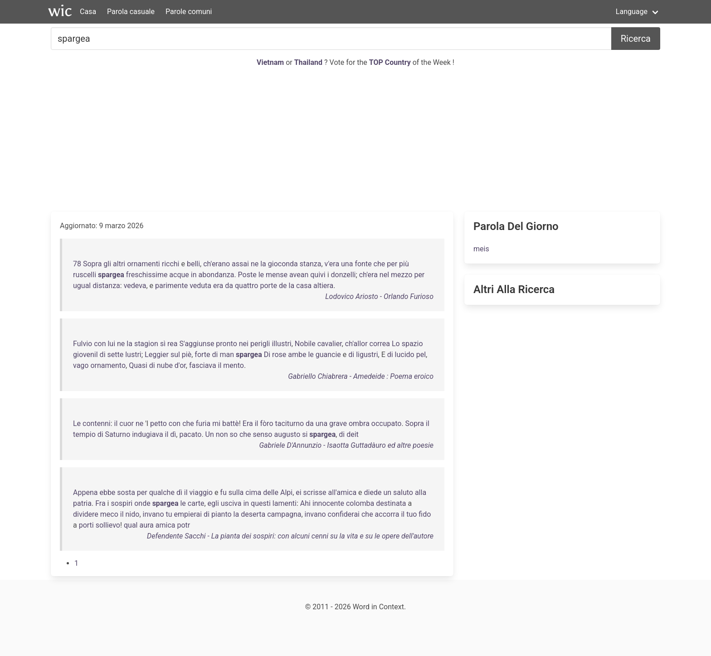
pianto (221, 514)
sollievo (108, 525)
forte (202, 354)
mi (216, 423)
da (229, 285)
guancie (328, 354)
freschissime (147, 274)
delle (270, 492)
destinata (391, 503)
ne (254, 263)
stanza (310, 263)
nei (243, 343)
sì (163, 343)
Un (209, 434)
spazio (412, 343)
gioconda (283, 263)
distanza (106, 285)
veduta (200, 285)
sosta (126, 492)
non (222, 434)
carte (196, 503)
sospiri (121, 503)
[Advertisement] (355, 139)
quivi (317, 274)
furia (203, 423)
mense (276, 274)
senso (263, 434)
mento (233, 365)
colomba (360, 503)
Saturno (118, 434)
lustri (133, 354)
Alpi (286, 492)
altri (119, 263)
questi (261, 503)
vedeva (135, 285)
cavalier (329, 343)
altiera (323, 285)
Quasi (138, 365)
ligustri (367, 354)
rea (172, 343)
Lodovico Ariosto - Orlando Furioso (379, 296)
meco (109, 514)
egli (213, 503)
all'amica (342, 492)
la (263, 263)
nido (133, 514)
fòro (266, 423)
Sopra (92, 263)
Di (267, 354)
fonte (363, 263)
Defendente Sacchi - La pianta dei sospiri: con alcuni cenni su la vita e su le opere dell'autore (290, 536)
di (103, 354)
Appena (85, 492)
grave (338, 423)
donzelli (343, 274)
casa (304, 285)
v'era (332, 263)
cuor (126, 423)
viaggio (201, 492)
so (234, 434)
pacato (190, 434)
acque (179, 274)
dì (173, 434)
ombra (359, 423)
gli (107, 263)
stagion (146, 343)
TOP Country (390, 62)
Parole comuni (189, 11)
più (404, 263)
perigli (260, 343)
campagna (284, 514)
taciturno (289, 423)
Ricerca (636, 38)
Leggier (157, 354)
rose (279, 354)
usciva (231, 503)
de (283, 285)
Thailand (309, 62)
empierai (188, 514)
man (226, 354)
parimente (171, 285)
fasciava (202, 365)
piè (186, 354)
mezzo (401, 274)
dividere (85, 514)
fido (425, 514)
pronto (226, 343)
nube (165, 365)
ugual (82, 285)
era (218, 285)
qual (131, 525)
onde (142, 503)
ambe (297, 354)
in (194, 274)
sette (115, 354)
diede (373, 492)
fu (223, 492)
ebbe (107, 492)
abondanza (216, 274)
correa (380, 343)
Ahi (305, 503)
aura (146, 525)
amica (165, 525)
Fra (100, 503)
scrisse (314, 492)
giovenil (85, 354)
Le (77, 423)
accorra (387, 514)
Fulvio (82, 343)
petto (158, 423)
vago (80, 365)
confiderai (344, 514)
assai (240, 263)
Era (248, 423)
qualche (162, 492)
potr (183, 525)
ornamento (108, 365)
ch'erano (216, 263)
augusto (287, 434)
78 (77, 263)
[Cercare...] (331, 38)
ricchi (171, 263)
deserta (253, 514)
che (379, 263)
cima (253, 492)
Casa (88, 11)
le (261, 274)
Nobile (305, 343)
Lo (396, 343)
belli (193, 263)
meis (481, 249)
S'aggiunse (197, 343)
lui (111, 343)
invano (153, 514)
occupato (386, 423)
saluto (403, 492)
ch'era (368, 274)
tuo (411, 514)
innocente (328, 503)
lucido (404, 354)
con (100, 343)
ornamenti (143, 263)
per (392, 263)
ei (298, 492)
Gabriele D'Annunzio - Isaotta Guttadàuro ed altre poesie (346, 445)
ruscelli (84, 274)
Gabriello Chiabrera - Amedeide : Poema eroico (360, 376)
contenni (97, 423)
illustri (281, 343)
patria (82, 503)
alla (420, 492)
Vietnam (271, 62)
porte (268, 285)
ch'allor (356, 343)
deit (352, 434)
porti (86, 525)
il (220, 365)
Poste (247, 274)
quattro (246, 285)
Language (632, 11)
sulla (236, 492)
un (387, 492)
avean (298, 274)
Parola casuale (131, 11)
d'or (180, 365)
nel (384, 274)
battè (230, 423)
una (347, 263)
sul (175, 354)
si (304, 434)
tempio (84, 434)
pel (421, 354)
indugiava (147, 434)
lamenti (285, 503)
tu (169, 514)
